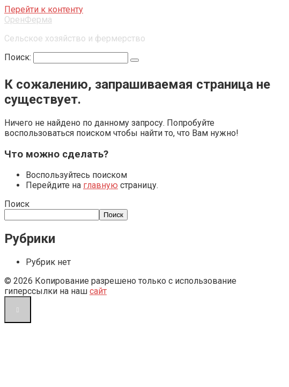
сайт (98, 291)
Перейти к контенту (43, 9)
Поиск (16, 204)
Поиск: (18, 57)
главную (100, 185)
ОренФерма (28, 20)
